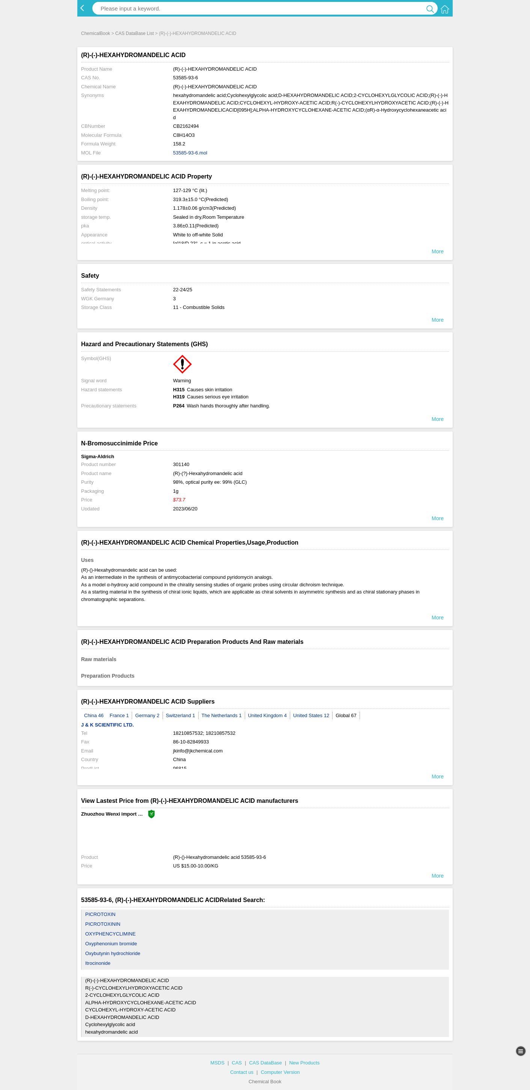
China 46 (94, 715)
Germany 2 (147, 715)
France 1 (119, 715)
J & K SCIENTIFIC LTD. (107, 725)
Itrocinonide (97, 963)
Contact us (241, 1072)
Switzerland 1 (180, 715)
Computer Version (280, 1072)
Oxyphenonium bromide (111, 943)
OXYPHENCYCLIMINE (110, 934)
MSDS (218, 1063)
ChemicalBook (95, 33)
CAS (237, 1063)
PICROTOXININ (102, 924)
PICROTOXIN (100, 914)
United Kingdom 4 (267, 715)
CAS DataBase (265, 1063)
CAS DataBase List (134, 33)
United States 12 (311, 715)
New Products (304, 1063)
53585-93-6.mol (190, 153)
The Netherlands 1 (222, 715)
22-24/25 (182, 289)
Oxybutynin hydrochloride (112, 953)
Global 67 (346, 715)
